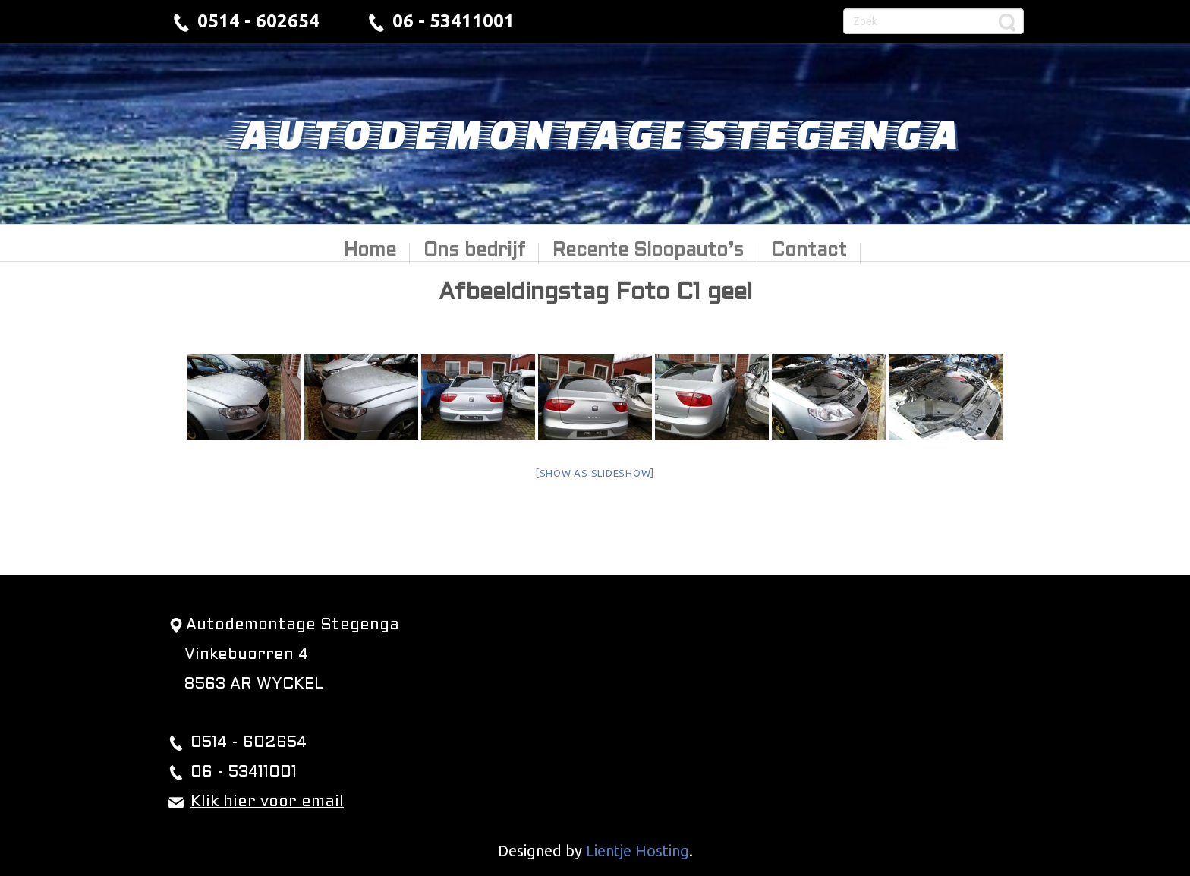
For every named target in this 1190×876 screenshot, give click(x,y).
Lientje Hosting (637, 850)
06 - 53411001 (453, 21)
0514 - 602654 (258, 21)
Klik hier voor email (267, 802)
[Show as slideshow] (595, 473)
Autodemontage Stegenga (595, 133)
